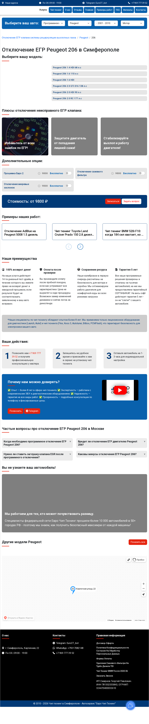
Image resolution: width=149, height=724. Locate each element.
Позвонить (16, 428)
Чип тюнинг (47, 10)
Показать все (138, 559)
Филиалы (126, 10)
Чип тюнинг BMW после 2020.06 (112, 688)
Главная (84, 10)
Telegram (32, 428)
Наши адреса (11, 3)
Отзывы (71, 10)
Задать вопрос (131, 218)
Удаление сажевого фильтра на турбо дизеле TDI (112, 681)
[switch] (68, 190)
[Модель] (106, 23)
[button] (80, 264)
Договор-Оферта (105, 660)
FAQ (115, 10)
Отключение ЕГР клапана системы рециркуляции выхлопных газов (39, 37)
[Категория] (53, 23)
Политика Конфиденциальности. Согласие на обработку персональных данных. (112, 668)
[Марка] (79, 23)
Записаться (113, 218)
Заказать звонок (104, 693)
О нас (60, 10)
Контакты (140, 10)
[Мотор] (132, 23)
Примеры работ (101, 10)
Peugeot (83, 37)
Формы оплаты (104, 675)
